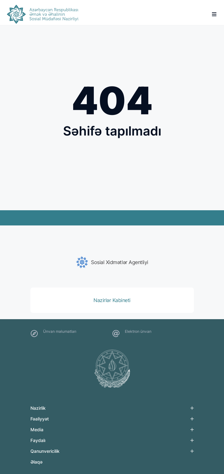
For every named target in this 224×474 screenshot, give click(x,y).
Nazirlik (38, 408)
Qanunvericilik (45, 451)
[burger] (214, 14)
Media (36, 429)
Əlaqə (36, 462)
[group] (112, 262)
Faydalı (37, 440)
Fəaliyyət (39, 418)
